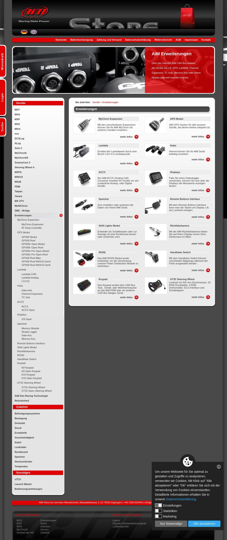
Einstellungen (168, 505)
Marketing (165, 516)
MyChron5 (22, 529)
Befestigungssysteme (27, 413)
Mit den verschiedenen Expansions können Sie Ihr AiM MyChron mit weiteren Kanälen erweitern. (117, 127)
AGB (178, 39)
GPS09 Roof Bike (31, 258)
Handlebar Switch (26, 359)
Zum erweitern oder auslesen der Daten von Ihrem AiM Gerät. (115, 206)
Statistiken (166, 511)
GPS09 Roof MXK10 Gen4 (36, 261)
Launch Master (23, 484)
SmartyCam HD (25, 532)
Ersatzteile (21, 432)
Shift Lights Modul (27, 347)
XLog (18, 143)
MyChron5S (21, 157)
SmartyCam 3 (22, 162)
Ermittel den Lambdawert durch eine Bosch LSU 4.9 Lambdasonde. (117, 152)
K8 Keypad (28, 367)
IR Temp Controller (32, 228)
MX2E (18, 181)
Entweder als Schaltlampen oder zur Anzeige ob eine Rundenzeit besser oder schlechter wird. (117, 234)
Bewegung (21, 418)
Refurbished (22, 400)
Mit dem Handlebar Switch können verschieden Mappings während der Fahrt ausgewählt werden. (188, 261)
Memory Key (28, 339)
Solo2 (43, 523)
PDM (17, 186)
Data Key (27, 335)
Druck (18, 428)
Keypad (21, 363)
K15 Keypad (28, 374)
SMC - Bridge (22, 210)
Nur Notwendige (171, 523)
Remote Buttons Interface (31, 343)
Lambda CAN (29, 274)
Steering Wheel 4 (24, 167)
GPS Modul (23, 232)
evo (17, 133)
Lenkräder (20, 447)
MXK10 (19, 177)
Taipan (18, 191)
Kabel (18, 442)
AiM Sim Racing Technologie (31, 396)
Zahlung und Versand (108, 39)
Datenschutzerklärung (138, 39)
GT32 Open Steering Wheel (37, 390)
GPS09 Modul (29, 237)
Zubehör (45, 532)
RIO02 (20, 355)
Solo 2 (18, 148)
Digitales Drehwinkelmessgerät (129, 523)
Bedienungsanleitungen (28, 489)
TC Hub (26, 297)
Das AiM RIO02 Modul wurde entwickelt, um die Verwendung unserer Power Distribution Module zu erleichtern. (118, 262)
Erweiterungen (23, 215)
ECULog (19, 138)
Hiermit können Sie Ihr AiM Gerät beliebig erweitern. (187, 152)
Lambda (21, 269)
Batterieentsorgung (81, 39)
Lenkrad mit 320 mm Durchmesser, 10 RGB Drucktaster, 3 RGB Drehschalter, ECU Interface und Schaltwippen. (190, 286)
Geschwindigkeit (24, 437)
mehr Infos (126, 136)
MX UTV (19, 201)
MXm (18, 129)
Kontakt (206, 39)
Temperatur (21, 466)
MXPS (18, 172)
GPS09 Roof (28, 240)
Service (44, 529)
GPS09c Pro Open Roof (35, 254)
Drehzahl (20, 423)
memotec (45, 526)
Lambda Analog (30, 277)
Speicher (22, 323)
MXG (17, 114)
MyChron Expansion (28, 219)
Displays (21, 314)
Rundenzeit (21, 452)
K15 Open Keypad (31, 378)
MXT (17, 109)
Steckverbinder (23, 461)
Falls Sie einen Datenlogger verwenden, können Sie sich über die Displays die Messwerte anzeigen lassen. (189, 182)
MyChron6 (21, 153)
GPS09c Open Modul (33, 244)
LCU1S (25, 281)
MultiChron (21, 205)
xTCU (18, 479)
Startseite (61, 39)
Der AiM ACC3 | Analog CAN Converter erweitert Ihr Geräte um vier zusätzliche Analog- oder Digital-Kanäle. (118, 182)
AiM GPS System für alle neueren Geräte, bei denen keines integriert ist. (189, 126)
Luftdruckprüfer (121, 526)
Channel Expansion (32, 293)
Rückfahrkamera (26, 351)
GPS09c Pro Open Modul (35, 251)
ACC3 (20, 302)
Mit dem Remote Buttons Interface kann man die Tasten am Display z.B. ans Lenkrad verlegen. (189, 207)
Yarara (18, 196)
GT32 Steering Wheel (29, 382)
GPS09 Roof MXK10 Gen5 (36, 265)
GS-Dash (27, 319)
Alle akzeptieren (204, 523)
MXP (17, 119)
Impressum (191, 39)
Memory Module (30, 328)
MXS (17, 124)
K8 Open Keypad (31, 371)
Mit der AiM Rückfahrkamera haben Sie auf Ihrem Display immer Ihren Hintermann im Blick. (188, 234)
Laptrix (116, 520)
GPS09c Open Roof (32, 247)
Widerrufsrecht (163, 39)
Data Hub (27, 290)
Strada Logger (29, 332)
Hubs (20, 285)
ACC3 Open (28, 310)
